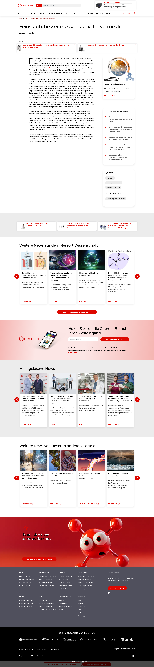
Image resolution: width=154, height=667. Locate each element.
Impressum (23, 656)
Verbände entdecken (46, 582)
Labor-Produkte (64, 579)
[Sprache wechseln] (129, 13)
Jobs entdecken (44, 600)
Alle (38, 5)
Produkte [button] (42, 13)
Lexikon (61, 600)
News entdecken (24, 576)
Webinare (81, 613)
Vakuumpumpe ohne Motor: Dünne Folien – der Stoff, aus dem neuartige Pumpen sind (120, 147)
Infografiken (63, 603)
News (80, 600)
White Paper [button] (70, 13)
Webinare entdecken (26, 600)
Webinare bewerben (26, 603)
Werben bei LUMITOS (26, 649)
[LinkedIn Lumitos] (133, 656)
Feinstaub (52, 68)
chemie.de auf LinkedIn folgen (117, 593)
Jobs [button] (80, 13)
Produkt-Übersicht (65, 589)
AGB (31, 656)
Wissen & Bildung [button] (91, 13)
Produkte (81, 603)
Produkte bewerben (65, 586)
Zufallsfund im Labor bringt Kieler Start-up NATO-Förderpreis (120, 138)
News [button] (20, 13)
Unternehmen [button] (30, 13)
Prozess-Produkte (65, 582)
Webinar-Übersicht (25, 606)
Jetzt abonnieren (117, 588)
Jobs (79, 610)
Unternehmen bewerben (47, 586)
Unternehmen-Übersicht (47, 589)
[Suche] (78, 5)
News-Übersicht (24, 586)
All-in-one (81, 616)
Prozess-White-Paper (85, 582)
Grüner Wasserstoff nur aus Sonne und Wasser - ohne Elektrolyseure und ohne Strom (120, 129)
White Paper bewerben (85, 586)
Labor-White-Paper (84, 579)
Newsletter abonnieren (115, 339)
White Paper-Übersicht (86, 589)
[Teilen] (123, 13)
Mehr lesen (74, 353)
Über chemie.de (55, 649)
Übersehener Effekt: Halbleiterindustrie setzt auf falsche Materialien (119, 157)
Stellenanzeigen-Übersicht (48, 610)
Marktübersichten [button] (55, 13)
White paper (82, 606)
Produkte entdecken (65, 576)
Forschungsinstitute (65, 606)
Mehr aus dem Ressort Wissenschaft (77, 312)
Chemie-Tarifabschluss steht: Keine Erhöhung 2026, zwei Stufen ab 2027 (120, 119)
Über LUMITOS (41, 649)
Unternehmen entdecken (47, 576)
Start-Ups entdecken (46, 579)
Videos (61, 610)
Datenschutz (41, 656)
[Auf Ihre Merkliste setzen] (118, 13)
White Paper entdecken (86, 576)
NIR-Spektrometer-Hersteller (39, 559)
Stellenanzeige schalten (47, 606)
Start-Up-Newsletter (26, 582)
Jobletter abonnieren (46, 603)
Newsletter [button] (105, 13)
